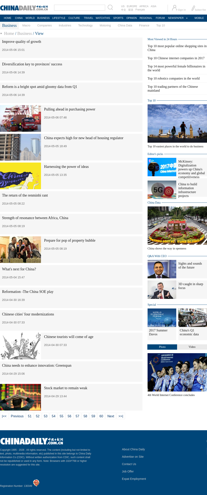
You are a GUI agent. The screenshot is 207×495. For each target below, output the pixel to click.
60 (101, 416)
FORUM (160, 18)
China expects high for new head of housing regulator (83, 138)
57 (77, 416)
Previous (17, 416)
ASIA (153, 6)
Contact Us (129, 464)
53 (46, 416)
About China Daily (133, 449)
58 (85, 416)
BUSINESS (43, 18)
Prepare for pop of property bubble (69, 240)
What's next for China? (19, 269)
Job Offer (128, 471)
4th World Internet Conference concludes (171, 395)
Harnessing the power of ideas (66, 167)
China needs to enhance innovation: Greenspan (36, 365)
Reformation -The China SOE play (27, 292)
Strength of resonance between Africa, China (35, 218)
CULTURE (74, 18)
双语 (130, 9)
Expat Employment (134, 478)
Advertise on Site (133, 456)
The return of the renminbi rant (25, 195)
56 (69, 416)
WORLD (30, 18)
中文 (123, 9)
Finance (144, 25)
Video (192, 346)
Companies (44, 25)
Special (152, 304)
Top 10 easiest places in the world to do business (175, 146)
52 (38, 416)
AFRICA (143, 6)
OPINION (131, 18)
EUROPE (132, 6)
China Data (125, 25)
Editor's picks (155, 154)
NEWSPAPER (175, 18)
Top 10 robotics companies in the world (174, 78)
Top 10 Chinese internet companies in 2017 (176, 58)
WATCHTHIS (103, 18)
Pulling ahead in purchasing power (69, 109)
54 (53, 416)
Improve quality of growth (21, 42)
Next (110, 416)
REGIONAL (146, 18)
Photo (162, 346)
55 (61, 416)
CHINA (19, 18)
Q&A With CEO (157, 256)
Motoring (105, 25)
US (123, 6)
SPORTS (118, 18)
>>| (120, 416)
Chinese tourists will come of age (68, 337)
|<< (4, 416)
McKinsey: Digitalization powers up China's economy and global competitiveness (191, 169)
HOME (7, 18)
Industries (65, 25)
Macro (26, 25)
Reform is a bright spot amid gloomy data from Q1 (39, 87)
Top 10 (160, 25)
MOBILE (199, 18)
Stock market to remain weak (65, 388)
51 (30, 416)
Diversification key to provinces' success (32, 64)
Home (9, 33)
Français (140, 9)
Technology (85, 25)
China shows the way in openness (167, 248)
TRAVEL (88, 18)
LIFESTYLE (58, 18)
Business (24, 33)
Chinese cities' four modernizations (28, 314)
